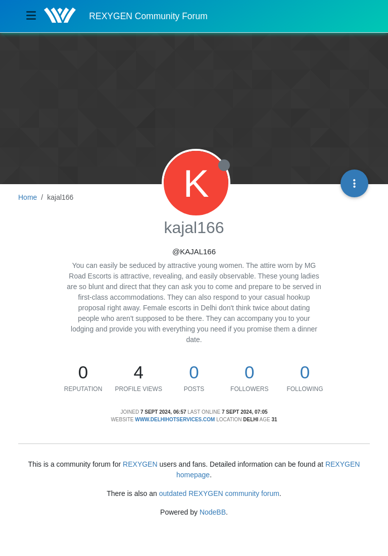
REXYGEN (140, 464)
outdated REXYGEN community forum (219, 493)
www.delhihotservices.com (175, 419)
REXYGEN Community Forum (148, 16)
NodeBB (213, 512)
